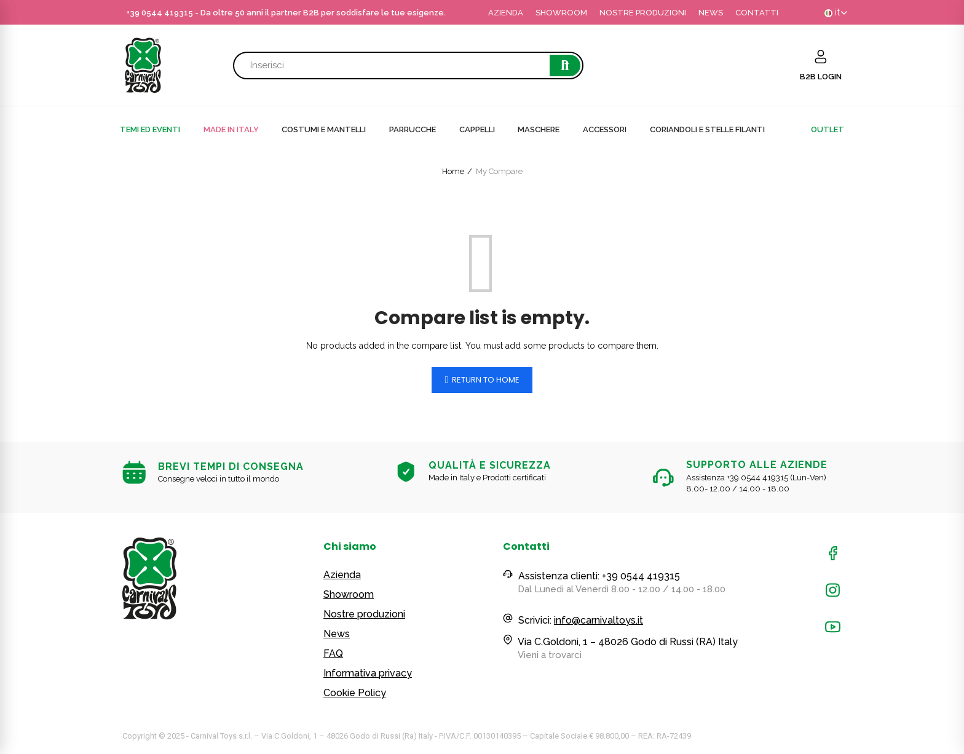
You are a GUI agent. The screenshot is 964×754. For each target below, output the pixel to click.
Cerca (565, 65)
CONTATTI (756, 12)
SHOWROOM (561, 12)
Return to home (486, 380)
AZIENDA (505, 12)
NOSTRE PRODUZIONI (642, 12)
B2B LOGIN (821, 76)
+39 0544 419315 (159, 12)
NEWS (710, 12)
